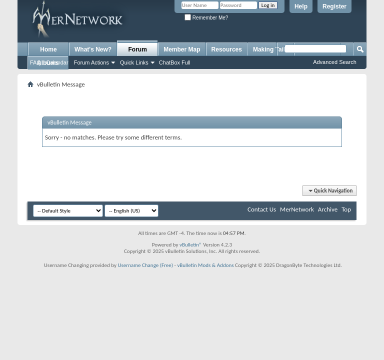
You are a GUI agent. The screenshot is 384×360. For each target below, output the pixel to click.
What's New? (93, 49)
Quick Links (134, 63)
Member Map (182, 49)
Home (48, 49)
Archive (328, 209)
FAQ (35, 63)
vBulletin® (191, 245)
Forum (137, 49)
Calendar (57, 63)
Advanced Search (334, 62)
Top (346, 209)
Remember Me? (206, 17)
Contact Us (262, 209)
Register (334, 6)
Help (301, 6)
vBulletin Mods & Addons (205, 265)
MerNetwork (297, 209)
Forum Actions (91, 63)
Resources (227, 49)
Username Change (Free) (145, 265)
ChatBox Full (174, 63)
